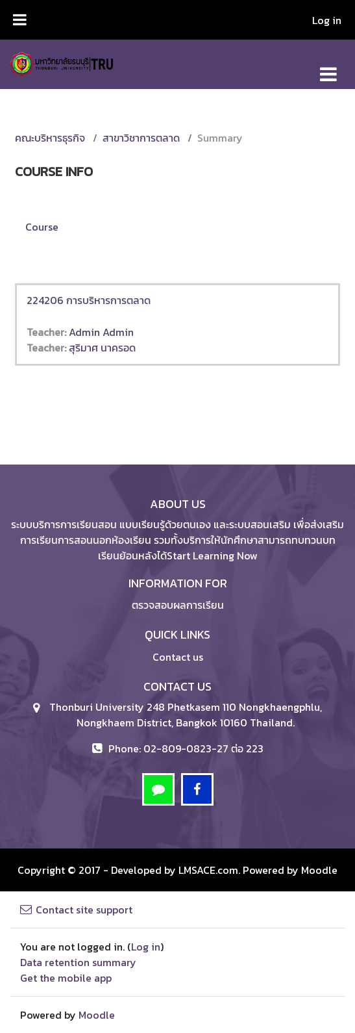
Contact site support (76, 909)
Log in (326, 20)
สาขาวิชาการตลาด (141, 138)
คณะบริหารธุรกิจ (50, 138)
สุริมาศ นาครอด (102, 347)
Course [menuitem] (41, 227)
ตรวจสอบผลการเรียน (178, 605)
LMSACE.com (208, 870)
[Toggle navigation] (328, 67)
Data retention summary (78, 962)
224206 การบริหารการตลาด (89, 300)
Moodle (319, 870)
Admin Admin (101, 332)
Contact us (178, 657)
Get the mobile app (66, 978)
